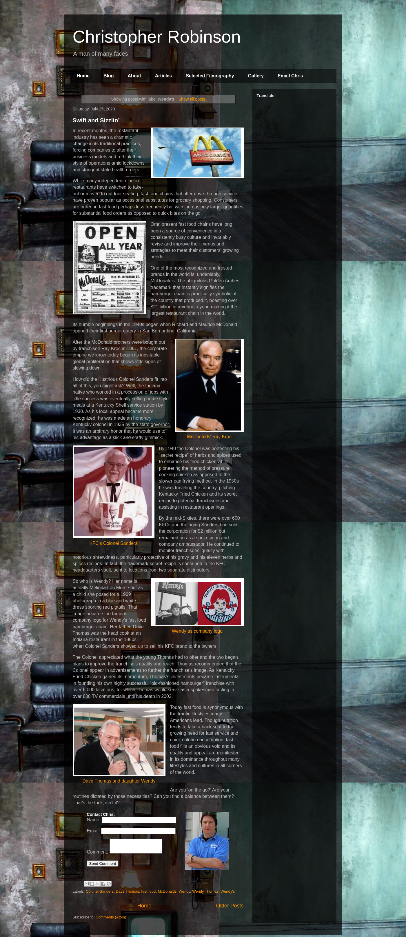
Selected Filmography (210, 75)
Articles (163, 75)
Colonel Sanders (100, 893)
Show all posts (192, 99)
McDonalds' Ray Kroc (209, 389)
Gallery (256, 75)
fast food (148, 893)
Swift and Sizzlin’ (96, 120)
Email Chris (290, 75)
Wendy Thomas (205, 893)
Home (83, 75)
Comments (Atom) (111, 919)
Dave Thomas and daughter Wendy (119, 743)
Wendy (184, 893)
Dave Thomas (127, 893)
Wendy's (228, 893)
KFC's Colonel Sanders (113, 495)
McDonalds (167, 893)
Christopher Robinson (157, 36)
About (134, 75)
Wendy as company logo (197, 606)
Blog (108, 75)
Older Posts (229, 908)
